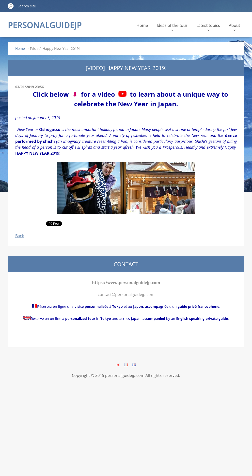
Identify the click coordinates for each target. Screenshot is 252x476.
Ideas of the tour (172, 27)
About (234, 27)
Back (19, 235)
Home (142, 25)
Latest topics (208, 27)
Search (11, 5)
